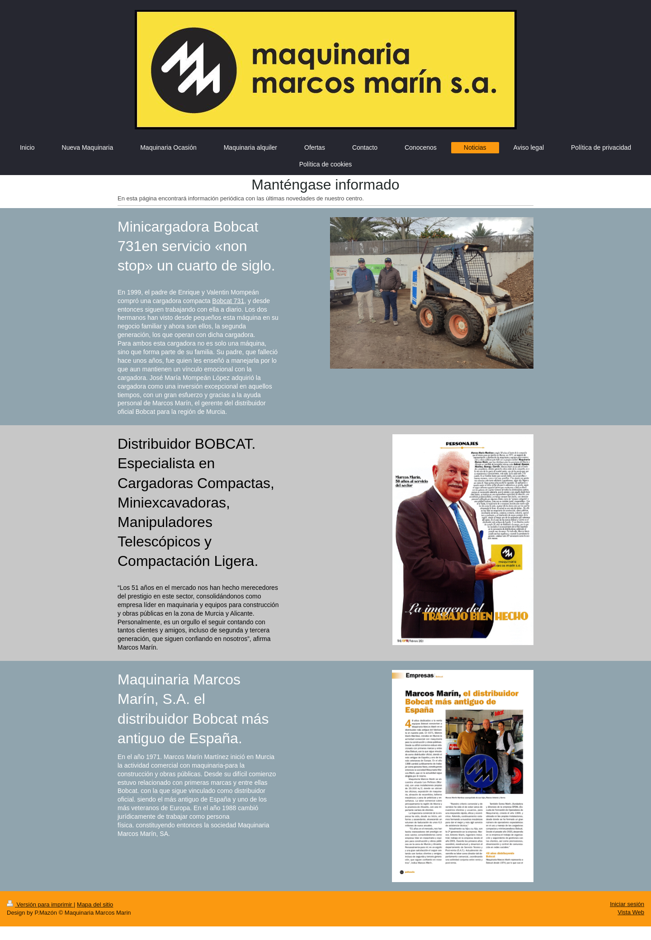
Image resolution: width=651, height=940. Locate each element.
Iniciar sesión (627, 904)
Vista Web (631, 912)
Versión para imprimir (40, 904)
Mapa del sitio (95, 904)
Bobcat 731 (228, 300)
